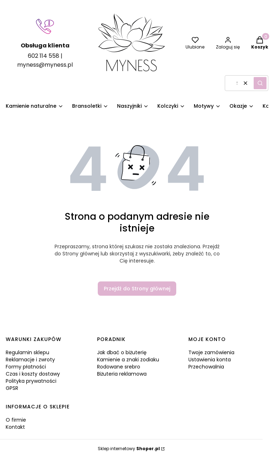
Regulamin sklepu (27, 352)
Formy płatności (26, 366)
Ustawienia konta (209, 359)
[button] (260, 83)
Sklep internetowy (129, 449)
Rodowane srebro (118, 366)
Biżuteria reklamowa (122, 373)
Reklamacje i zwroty (30, 359)
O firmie (16, 419)
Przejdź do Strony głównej (137, 288)
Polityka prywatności (31, 381)
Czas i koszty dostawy (33, 373)
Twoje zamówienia (211, 352)
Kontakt (15, 427)
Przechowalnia (206, 366)
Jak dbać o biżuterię (122, 352)
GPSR (12, 388)
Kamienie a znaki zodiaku (128, 359)
